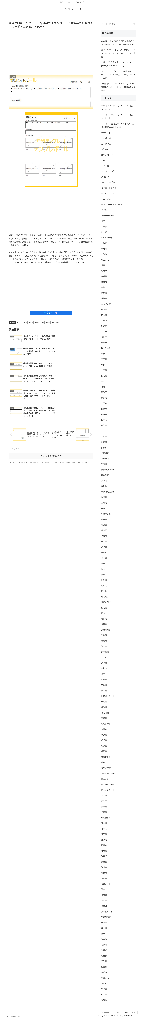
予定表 (104, 249)
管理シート (106, 724)
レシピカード (107, 238)
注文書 (104, 646)
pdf (25, 322)
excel (19, 322)
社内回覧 (105, 713)
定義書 (104, 464)
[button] (134, 24)
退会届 (104, 939)
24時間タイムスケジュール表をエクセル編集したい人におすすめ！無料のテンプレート (118, 87)
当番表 (104, 536)
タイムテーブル (108, 182)
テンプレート (39, 322)
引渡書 (104, 519)
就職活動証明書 (108, 492)
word (31, 322)
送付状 (104, 956)
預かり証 (105, 983)
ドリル (104, 210)
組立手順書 (56, 322)
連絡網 (104, 967)
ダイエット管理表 (108, 188)
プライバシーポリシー (129, 1012)
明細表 (104, 586)
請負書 (104, 900)
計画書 (104, 823)
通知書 (104, 961)
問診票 (104, 392)
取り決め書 (106, 348)
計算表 (104, 840)
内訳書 (104, 315)
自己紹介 (105, 779)
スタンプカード (108, 177)
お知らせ (105, 149)
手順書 (12, 322)
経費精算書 (106, 757)
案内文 (104, 613)
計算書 (104, 834)
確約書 (104, 702)
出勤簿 (104, 320)
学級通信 (105, 459)
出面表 (104, 332)
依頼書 (104, 276)
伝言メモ (105, 260)
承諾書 (104, 547)
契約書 (104, 436)
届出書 (104, 497)
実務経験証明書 (108, 470)
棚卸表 (104, 619)
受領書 (104, 359)
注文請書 (105, 652)
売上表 (104, 431)
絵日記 (104, 762)
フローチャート (108, 215)
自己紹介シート (108, 790)
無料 (48, 322)
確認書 (104, 707)
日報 (103, 563)
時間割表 (105, 597)
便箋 (103, 287)
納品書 (104, 740)
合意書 (104, 370)
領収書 (104, 989)
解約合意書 (106, 818)
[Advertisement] (51, 51)
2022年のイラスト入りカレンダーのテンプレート (117, 116)
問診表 (104, 398)
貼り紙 (104, 922)
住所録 (104, 271)
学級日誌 (105, 453)
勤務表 (104, 342)
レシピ (104, 232)
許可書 (104, 851)
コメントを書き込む (51, 420)
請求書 (104, 895)
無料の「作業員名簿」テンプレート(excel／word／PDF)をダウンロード (116, 64)
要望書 (104, 807)
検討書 (104, 624)
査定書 (104, 608)
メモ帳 (104, 227)
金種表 (104, 972)
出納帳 (104, 326)
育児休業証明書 (108, 773)
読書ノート (106, 884)
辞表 (103, 934)
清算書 (104, 663)
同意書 (104, 376)
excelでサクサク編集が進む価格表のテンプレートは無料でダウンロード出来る (118, 42)
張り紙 (104, 530)
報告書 (104, 425)
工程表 (104, 503)
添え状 (104, 657)
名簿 (103, 387)
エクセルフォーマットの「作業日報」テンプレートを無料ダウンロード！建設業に (118, 53)
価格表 (104, 282)
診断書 (104, 862)
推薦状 (104, 552)
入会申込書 (106, 304)
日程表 (104, 569)
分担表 (104, 337)
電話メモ (105, 978)
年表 (103, 508)
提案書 (104, 558)
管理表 (104, 729)
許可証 (104, 856)
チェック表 (106, 199)
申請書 (104, 679)
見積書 (104, 812)
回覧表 (104, 420)
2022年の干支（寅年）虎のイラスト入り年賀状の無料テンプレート (117, 125)
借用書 (104, 293)
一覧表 (104, 243)
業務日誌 (105, 635)
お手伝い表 (106, 144)
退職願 (104, 950)
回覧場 (104, 409)
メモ (103, 221)
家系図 (104, 481)
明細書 (104, 580)
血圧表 (104, 801)
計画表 (104, 829)
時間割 (104, 591)
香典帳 (104, 1000)
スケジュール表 (108, 171)
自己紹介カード (108, 784)
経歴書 (104, 751)
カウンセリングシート (110, 155)
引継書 (104, 525)
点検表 (104, 668)
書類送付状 (106, 602)
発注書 (104, 691)
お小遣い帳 (106, 138)
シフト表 (105, 166)
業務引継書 (106, 630)
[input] (118, 24)
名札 (103, 381)
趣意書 (104, 928)
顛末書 (104, 994)
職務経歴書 (106, 768)
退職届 (104, 945)
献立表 (104, 674)
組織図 (104, 746)
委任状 (104, 448)
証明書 (104, 867)
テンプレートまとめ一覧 (111, 204)
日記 (103, 575)
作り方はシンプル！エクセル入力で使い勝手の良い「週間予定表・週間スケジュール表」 (118, 74)
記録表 (104, 845)
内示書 (104, 309)
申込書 (104, 685)
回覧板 (104, 414)
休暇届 (104, 254)
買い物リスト (107, 912)
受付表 (104, 354)
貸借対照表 (106, 917)
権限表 (104, 641)
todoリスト (106, 133)
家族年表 (105, 475)
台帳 (103, 365)
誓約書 (104, 878)
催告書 (104, 298)
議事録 (104, 906)
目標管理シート (108, 696)
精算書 (104, 735)
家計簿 (104, 486)
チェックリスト (108, 193)
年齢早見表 (106, 514)
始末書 (104, 442)
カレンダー (106, 160)
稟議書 (104, 718)
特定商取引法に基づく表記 (110, 1012)
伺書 (103, 265)
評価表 (104, 873)
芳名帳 (104, 795)
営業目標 (105, 403)
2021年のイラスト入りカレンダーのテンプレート (117, 107)
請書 (103, 889)
